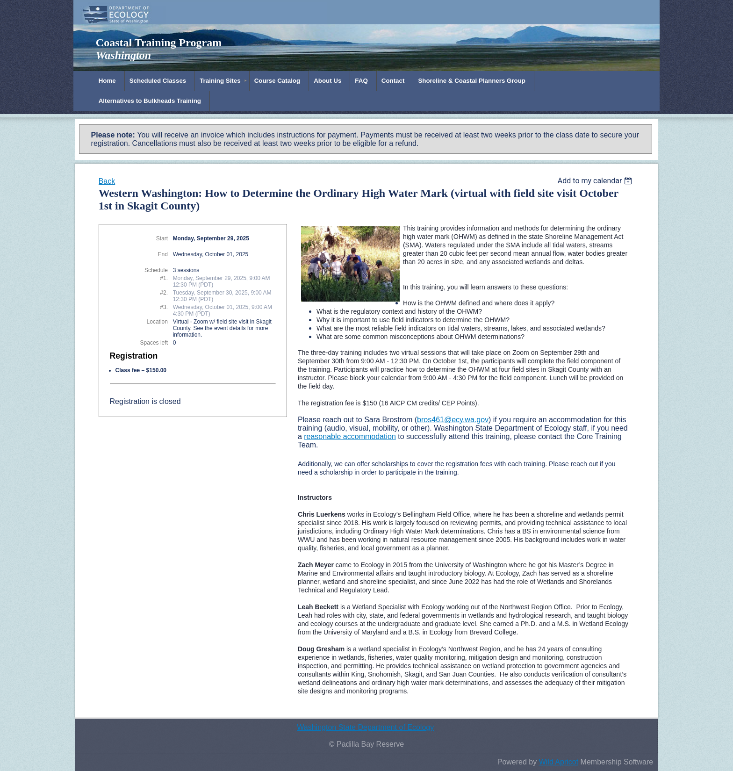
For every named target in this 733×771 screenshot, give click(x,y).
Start (162, 238)
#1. (164, 278)
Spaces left (154, 342)
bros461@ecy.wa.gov (453, 420)
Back (107, 181)
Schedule (156, 270)
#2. (164, 292)
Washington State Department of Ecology (365, 727)
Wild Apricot (558, 762)
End (163, 254)
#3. (164, 307)
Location (157, 321)
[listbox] (596, 181)
